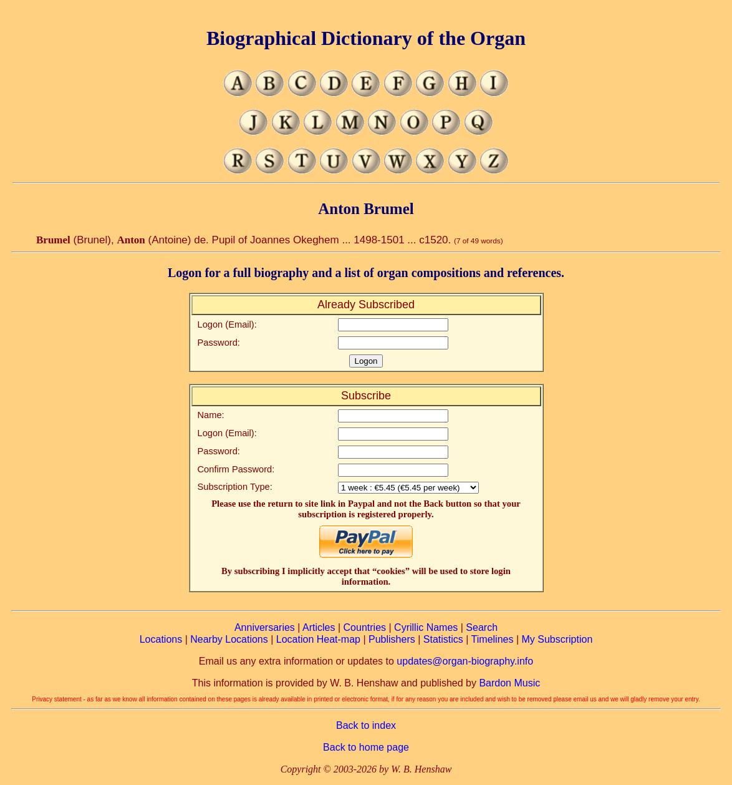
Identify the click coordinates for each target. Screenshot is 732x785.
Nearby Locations (229, 639)
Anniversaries (264, 627)
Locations (161, 639)
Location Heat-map (318, 639)
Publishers (391, 639)
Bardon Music (509, 683)
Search (482, 627)
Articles (318, 627)
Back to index (366, 725)
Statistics (443, 639)
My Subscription (556, 639)
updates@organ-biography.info (465, 661)
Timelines (492, 639)
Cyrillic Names (426, 627)
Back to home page (366, 747)
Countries (365, 627)
